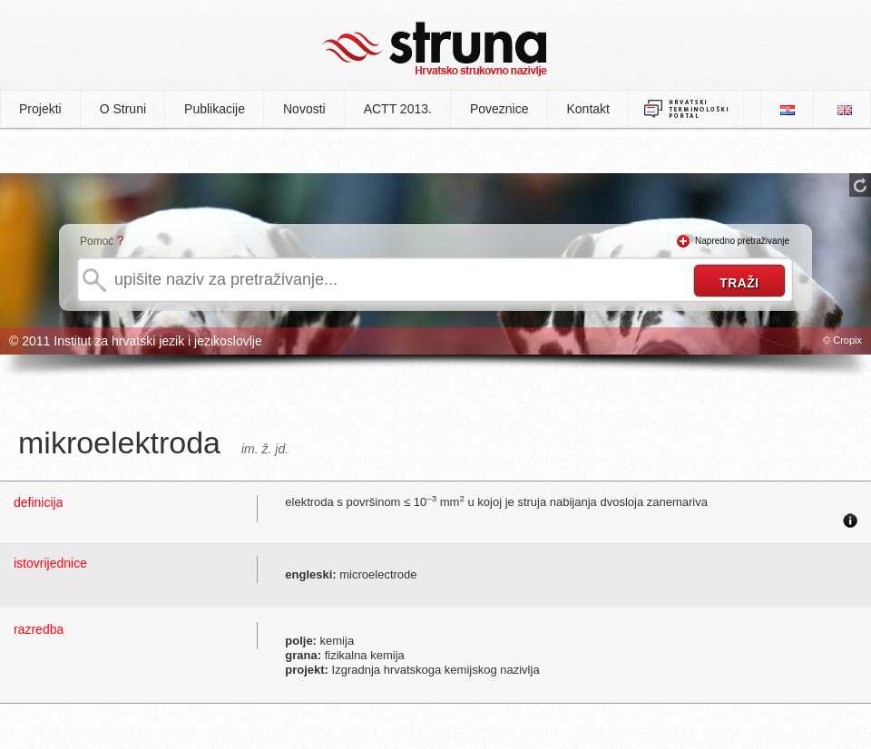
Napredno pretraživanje (742, 241)
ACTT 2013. (398, 109)
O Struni (123, 109)
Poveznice (499, 109)
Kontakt (588, 109)
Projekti (40, 109)
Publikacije (214, 109)
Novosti (304, 109)
